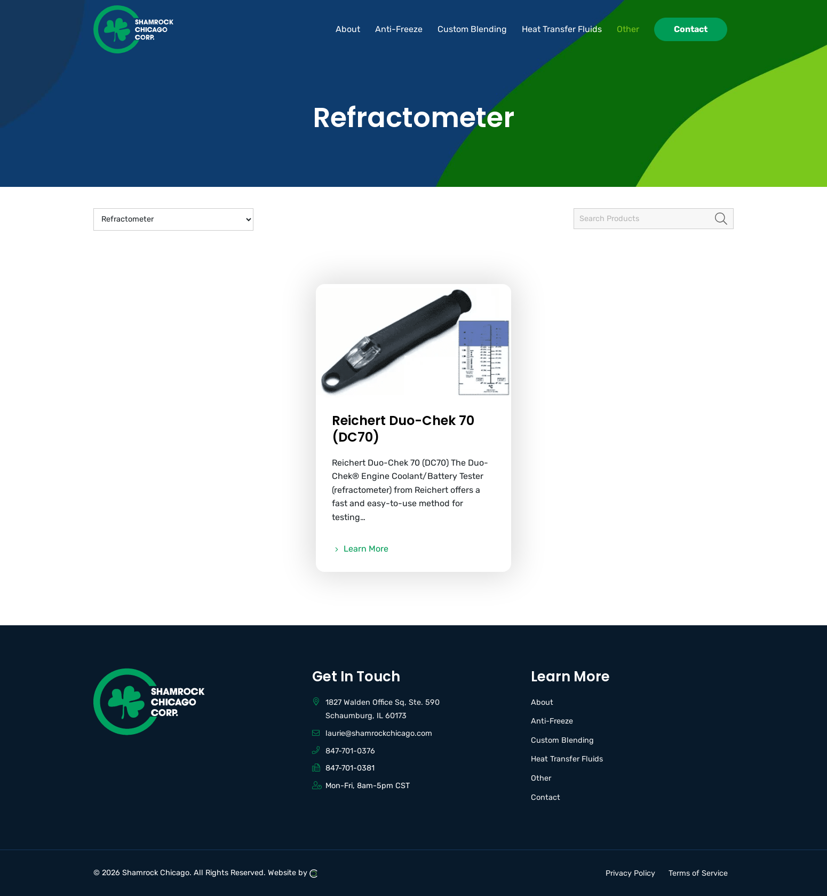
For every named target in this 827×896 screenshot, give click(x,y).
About (542, 702)
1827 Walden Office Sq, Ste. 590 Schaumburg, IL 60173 (382, 709)
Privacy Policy (630, 872)
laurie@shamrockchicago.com (378, 733)
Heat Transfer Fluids (567, 759)
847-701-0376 (350, 751)
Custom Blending (562, 740)
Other (541, 778)
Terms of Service (698, 872)
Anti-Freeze (552, 721)
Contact (545, 797)
